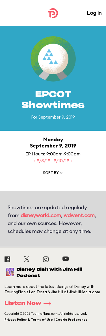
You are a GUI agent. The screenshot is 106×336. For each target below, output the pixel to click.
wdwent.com (79, 215)
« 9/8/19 (42, 160)
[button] (53, 174)
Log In (94, 13)
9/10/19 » (63, 160)
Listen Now (30, 303)
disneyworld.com (41, 215)
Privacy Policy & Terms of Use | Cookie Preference (46, 320)
